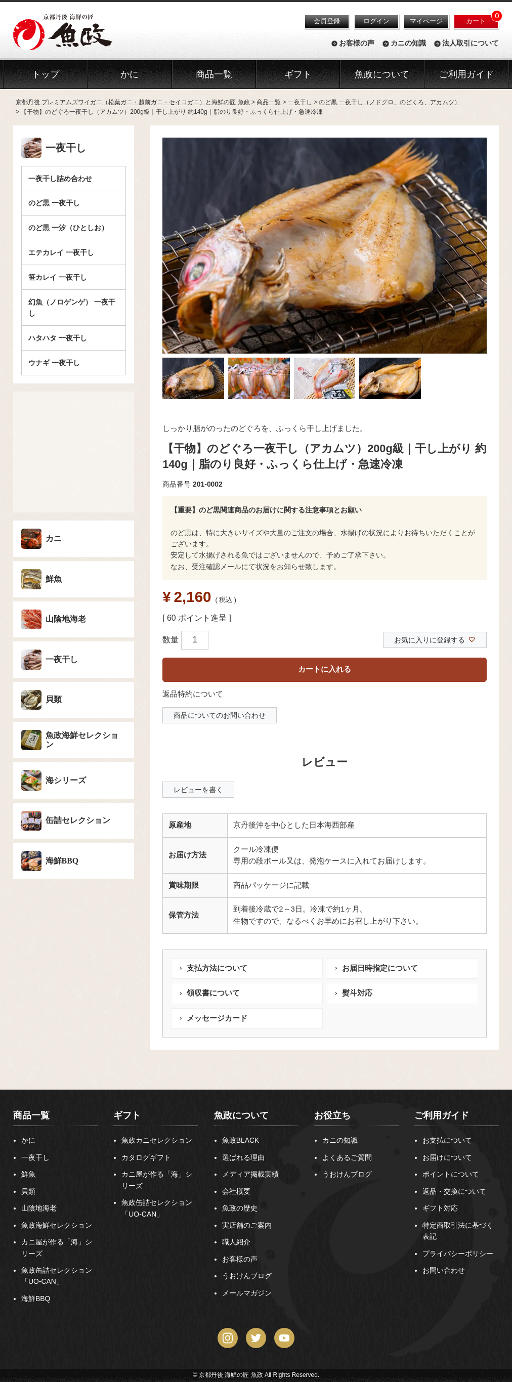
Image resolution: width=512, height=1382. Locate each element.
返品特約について (192, 694)
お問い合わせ (443, 1270)
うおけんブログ (247, 1276)
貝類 (54, 699)
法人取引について (470, 43)
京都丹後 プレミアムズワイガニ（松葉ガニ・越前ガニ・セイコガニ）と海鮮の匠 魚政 (133, 102)
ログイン (376, 21)
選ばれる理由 (243, 1157)
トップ (45, 74)
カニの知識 (408, 43)
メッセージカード (217, 1018)
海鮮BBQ (62, 860)
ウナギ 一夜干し (54, 363)
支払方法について (217, 968)
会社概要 (236, 1191)
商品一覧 (269, 102)
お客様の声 (356, 43)
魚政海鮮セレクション (82, 740)
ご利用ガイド (466, 74)
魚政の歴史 (240, 1208)
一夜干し (300, 102)
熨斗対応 (357, 993)
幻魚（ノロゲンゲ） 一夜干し (71, 307)
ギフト (127, 1115)
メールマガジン (247, 1293)
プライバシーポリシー (457, 1253)
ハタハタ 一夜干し (57, 338)
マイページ (426, 21)
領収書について (213, 993)
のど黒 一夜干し (54, 203)
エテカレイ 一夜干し (61, 252)
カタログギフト (146, 1157)
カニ (54, 538)
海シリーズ (66, 780)
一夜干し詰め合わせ (60, 179)
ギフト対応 (440, 1208)
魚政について (382, 74)
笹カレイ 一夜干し (57, 277)
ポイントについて (450, 1174)
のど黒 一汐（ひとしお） (68, 228)
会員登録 (327, 21)
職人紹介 (236, 1242)
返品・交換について (454, 1191)
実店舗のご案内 (247, 1225)
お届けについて (447, 1157)
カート (476, 21)
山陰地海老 (66, 619)
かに (28, 1140)
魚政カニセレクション (156, 1140)
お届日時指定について (380, 968)
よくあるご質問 (347, 1157)
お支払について (447, 1140)
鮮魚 (54, 579)
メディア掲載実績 (250, 1174)
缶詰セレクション (78, 820)
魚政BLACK (241, 1140)
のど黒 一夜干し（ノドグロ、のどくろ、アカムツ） (389, 102)
